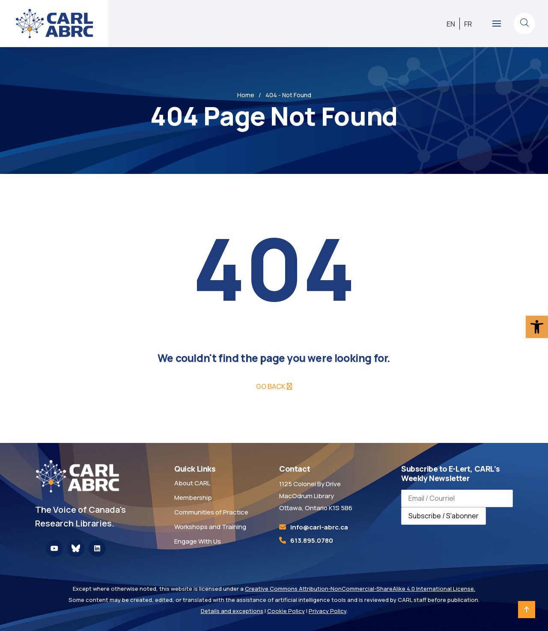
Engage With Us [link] (197, 541)
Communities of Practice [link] (211, 512)
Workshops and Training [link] (210, 526)
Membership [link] (193, 497)
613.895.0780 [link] (311, 540)
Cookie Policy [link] (286, 611)
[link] (537, 327)
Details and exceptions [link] (232, 611)
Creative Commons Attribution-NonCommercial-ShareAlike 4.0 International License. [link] (360, 588)
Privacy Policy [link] (327, 611)
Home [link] (245, 95)
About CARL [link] (192, 482)
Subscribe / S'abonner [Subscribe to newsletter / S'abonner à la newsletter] (443, 515)
